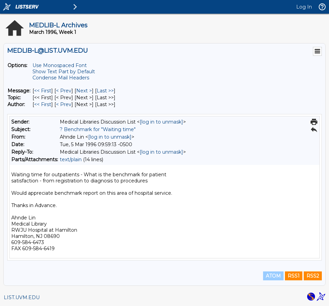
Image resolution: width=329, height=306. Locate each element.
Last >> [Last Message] (105, 91)
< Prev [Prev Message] (63, 91)
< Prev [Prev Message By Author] (63, 104)
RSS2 (312, 276)
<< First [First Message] (42, 91)
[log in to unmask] (161, 122)
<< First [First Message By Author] (42, 104)
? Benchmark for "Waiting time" (98, 129)
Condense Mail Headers (60, 78)
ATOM (273, 276)
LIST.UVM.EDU (22, 297)
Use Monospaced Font (59, 65)
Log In (304, 7)
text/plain (71, 159)
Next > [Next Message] (84, 91)
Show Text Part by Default (63, 71)
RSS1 (294, 276)
